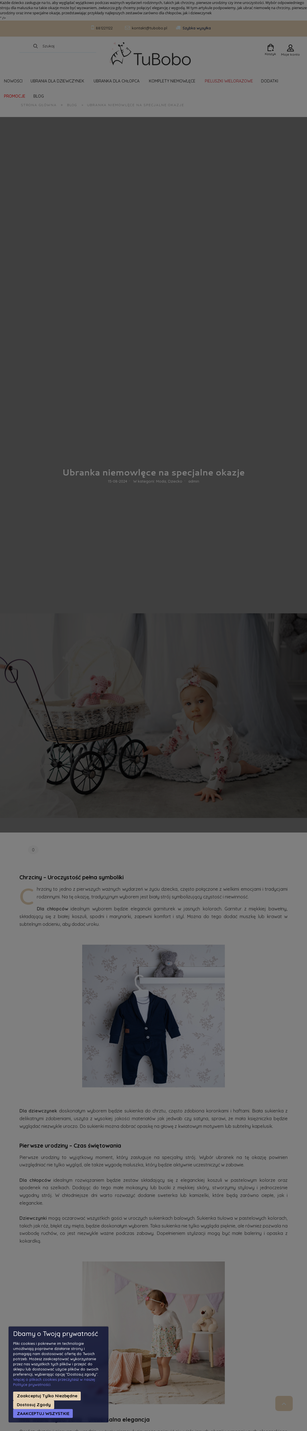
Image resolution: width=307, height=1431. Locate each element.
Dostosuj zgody (34, 1404)
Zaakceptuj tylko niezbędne (47, 1395)
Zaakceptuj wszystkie (43, 1413)
